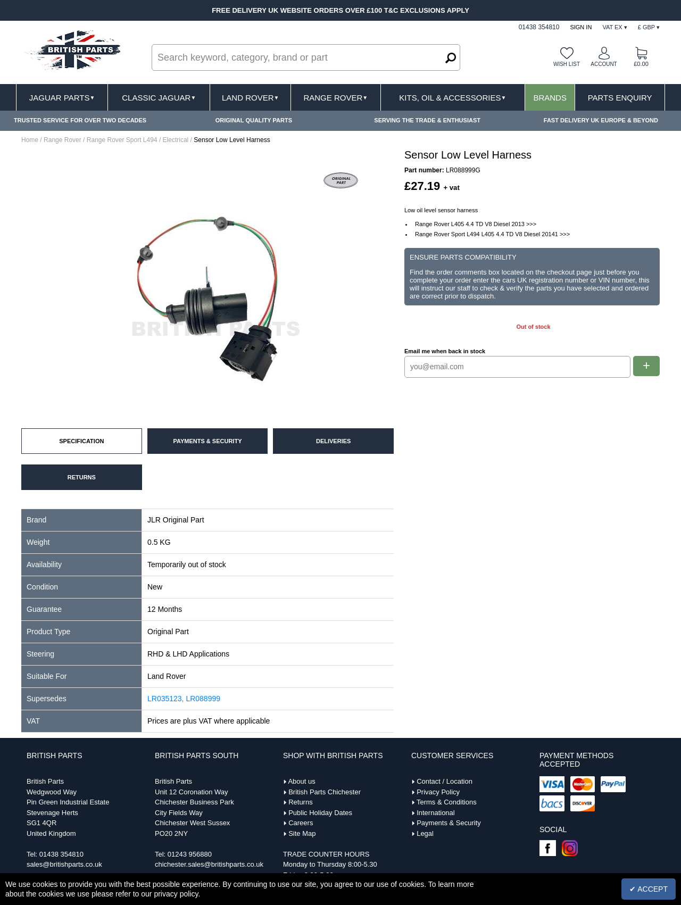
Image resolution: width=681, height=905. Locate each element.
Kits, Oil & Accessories (452, 97)
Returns (300, 802)
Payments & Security (449, 823)
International (436, 813)
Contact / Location (444, 781)
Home (29, 140)
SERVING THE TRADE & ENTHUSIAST (427, 120)
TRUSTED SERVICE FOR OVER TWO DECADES (80, 120)
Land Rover (250, 97)
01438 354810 (61, 854)
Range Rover (335, 97)
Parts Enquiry (620, 97)
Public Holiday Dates (320, 813)
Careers (300, 823)
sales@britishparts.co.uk (64, 864)
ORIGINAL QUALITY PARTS (253, 120)
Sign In (581, 27)
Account (604, 64)
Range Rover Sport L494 (122, 140)
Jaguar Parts (62, 97)
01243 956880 (190, 854)
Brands (550, 97)
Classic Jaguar (159, 97)
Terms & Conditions (447, 802)
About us (301, 781)
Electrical (176, 140)
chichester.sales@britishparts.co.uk (209, 864)
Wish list (566, 64)
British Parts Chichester (324, 792)
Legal (425, 833)
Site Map (301, 833)
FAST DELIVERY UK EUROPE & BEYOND (601, 120)
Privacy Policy (438, 792)
